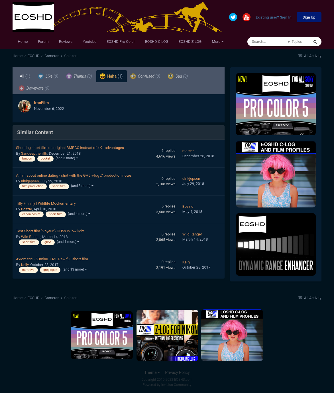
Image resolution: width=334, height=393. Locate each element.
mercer (188, 151)
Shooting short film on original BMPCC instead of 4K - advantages (70, 148)
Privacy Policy (177, 372)
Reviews (66, 41)
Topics (297, 42)
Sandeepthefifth (34, 153)
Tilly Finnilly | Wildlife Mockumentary (46, 203)
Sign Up (309, 17)
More (217, 41)
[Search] (267, 41)
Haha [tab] (111, 76)
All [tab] (25, 76)
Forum (43, 41)
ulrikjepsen (30, 181)
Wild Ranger (31, 237)
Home (23, 41)
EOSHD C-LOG (156, 41)
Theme (152, 372)
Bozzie (26, 209)
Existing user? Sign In (274, 17)
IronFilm (41, 102)
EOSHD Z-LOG (190, 41)
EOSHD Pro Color (121, 41)
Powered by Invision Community (167, 385)
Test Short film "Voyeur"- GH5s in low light (50, 231)
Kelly (25, 265)
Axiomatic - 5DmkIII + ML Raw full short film (52, 259)
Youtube (89, 41)
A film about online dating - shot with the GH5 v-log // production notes (74, 175)
